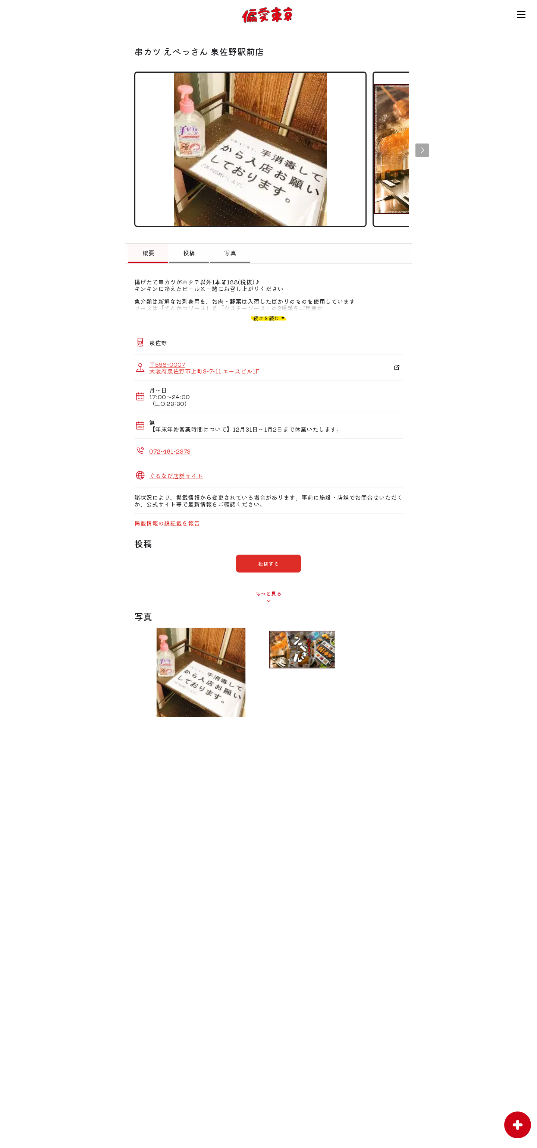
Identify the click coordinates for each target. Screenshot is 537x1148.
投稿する (268, 563)
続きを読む (266, 318)
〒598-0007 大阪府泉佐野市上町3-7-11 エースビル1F (204, 367)
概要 (148, 252)
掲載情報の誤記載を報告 (167, 522)
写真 (230, 252)
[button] (422, 150)
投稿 (189, 252)
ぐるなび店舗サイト (176, 475)
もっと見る (268, 593)
